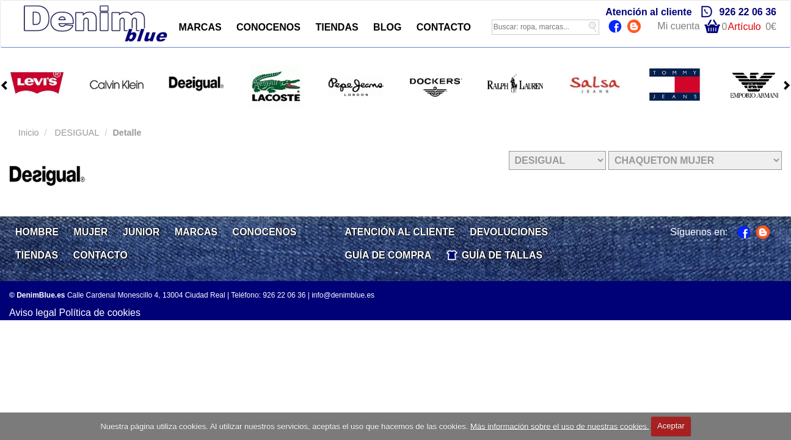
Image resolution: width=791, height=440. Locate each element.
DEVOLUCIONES (509, 232)
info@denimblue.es (343, 295)
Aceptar (671, 425)
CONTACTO (444, 27)
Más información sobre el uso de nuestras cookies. (559, 425)
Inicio (28, 133)
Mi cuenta (678, 26)
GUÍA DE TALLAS (502, 255)
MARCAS (199, 27)
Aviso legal (32, 312)
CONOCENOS (268, 27)
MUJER (91, 232)
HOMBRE (37, 232)
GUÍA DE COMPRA (388, 255)
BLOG (387, 27)
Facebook (616, 27)
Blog (635, 27)
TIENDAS (336, 27)
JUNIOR (141, 232)
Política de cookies (99, 312)
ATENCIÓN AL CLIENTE (400, 232)
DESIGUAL (76, 133)
